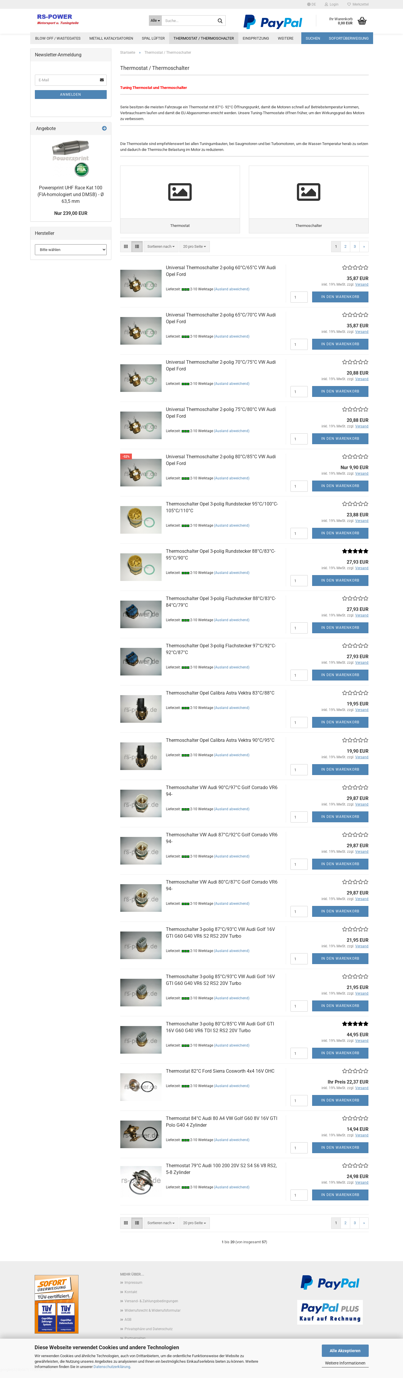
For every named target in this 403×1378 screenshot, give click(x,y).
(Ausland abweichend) (231, 295)
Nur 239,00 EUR (70, 213)
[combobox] (161, 252)
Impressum (133, 1288)
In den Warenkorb (340, 302)
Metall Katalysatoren (111, 38)
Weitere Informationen (345, 1363)
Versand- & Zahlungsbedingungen (151, 1307)
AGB (128, 1325)
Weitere (285, 38)
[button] (311, 4)
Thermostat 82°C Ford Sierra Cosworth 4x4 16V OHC (220, 1076)
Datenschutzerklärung (111, 1366)
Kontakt (131, 1298)
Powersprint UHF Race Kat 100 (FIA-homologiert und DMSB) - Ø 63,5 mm (71, 194)
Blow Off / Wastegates (58, 38)
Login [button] (332, 4)
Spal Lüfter (153, 38)
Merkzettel (358, 4)
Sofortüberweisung (349, 38)
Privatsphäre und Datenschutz (149, 1334)
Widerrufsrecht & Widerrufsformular (153, 1316)
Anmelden (70, 94)
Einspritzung (256, 38)
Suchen (313, 38)
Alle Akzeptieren (345, 1350)
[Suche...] (155, 20)
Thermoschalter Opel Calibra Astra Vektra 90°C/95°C (220, 746)
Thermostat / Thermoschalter (204, 38)
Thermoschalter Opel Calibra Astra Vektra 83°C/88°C (220, 698)
